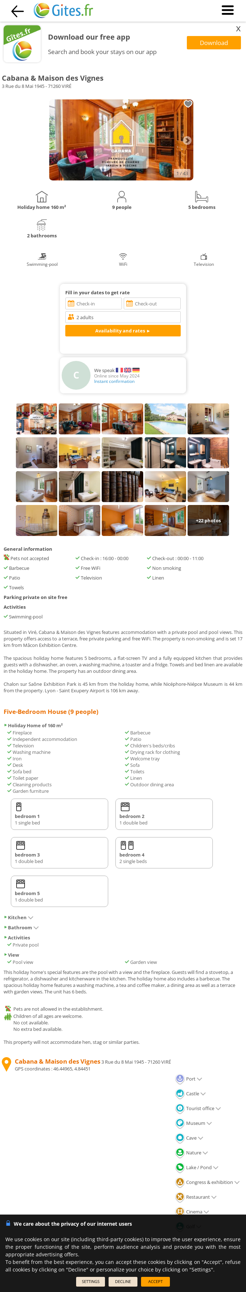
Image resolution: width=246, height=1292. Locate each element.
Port (188, 1079)
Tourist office (198, 1108)
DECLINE (123, 1281)
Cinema (192, 1211)
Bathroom (21, 927)
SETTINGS (91, 1281)
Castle (190, 1093)
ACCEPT (155, 1281)
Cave (189, 1138)
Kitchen (19, 917)
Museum (193, 1123)
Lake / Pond (197, 1167)
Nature (191, 1152)
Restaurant (196, 1197)
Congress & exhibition (207, 1182)
